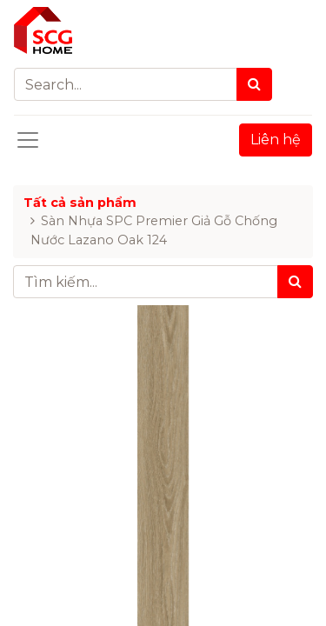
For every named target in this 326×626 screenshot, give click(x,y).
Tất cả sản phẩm (79, 202)
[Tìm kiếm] (295, 281)
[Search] (254, 84)
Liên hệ (275, 139)
